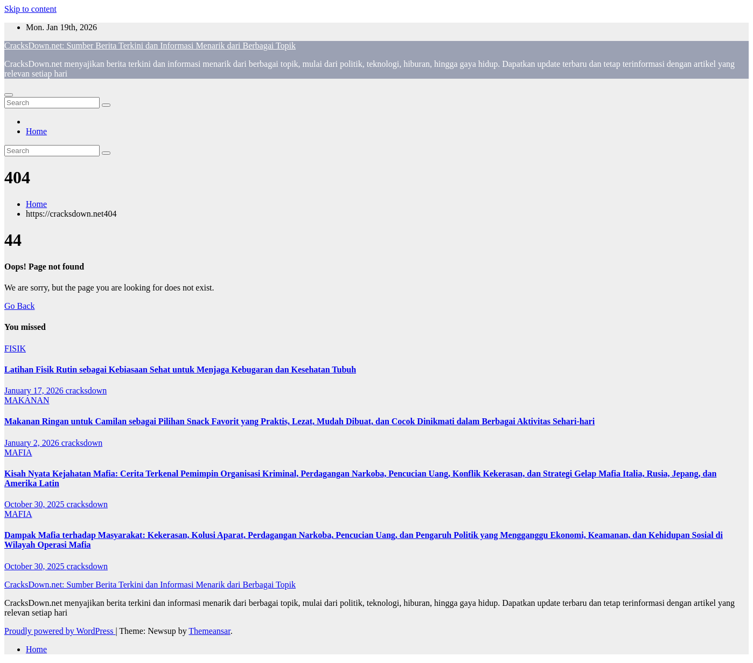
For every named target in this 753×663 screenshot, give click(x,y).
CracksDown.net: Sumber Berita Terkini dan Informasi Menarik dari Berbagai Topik (150, 45)
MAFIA (18, 452)
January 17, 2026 (35, 390)
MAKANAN (27, 400)
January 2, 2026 (32, 442)
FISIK (15, 348)
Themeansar (209, 631)
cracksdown (86, 390)
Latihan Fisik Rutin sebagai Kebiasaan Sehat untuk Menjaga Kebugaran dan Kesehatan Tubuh (180, 369)
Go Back (19, 305)
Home (36, 131)
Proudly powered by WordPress (59, 631)
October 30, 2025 (35, 504)
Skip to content (30, 8)
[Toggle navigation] (8, 94)
